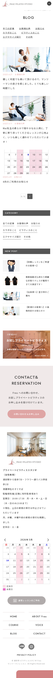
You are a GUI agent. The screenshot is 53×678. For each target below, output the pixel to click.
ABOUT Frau (39, 616)
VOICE (39, 625)
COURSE (14, 625)
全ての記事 (8, 28)
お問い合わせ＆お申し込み (26, 414)
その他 (29, 37)
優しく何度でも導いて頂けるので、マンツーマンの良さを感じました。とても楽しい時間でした (26, 83)
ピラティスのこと (30, 33)
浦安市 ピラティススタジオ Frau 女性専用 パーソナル (26, 462)
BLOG (13, 633)
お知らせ (40, 28)
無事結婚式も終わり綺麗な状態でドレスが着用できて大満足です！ (37, 281)
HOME (13, 616)
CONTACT (39, 633)
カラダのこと (10, 33)
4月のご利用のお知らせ (15, 181)
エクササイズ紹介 (12, 37)
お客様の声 (25, 28)
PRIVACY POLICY (26, 654)
